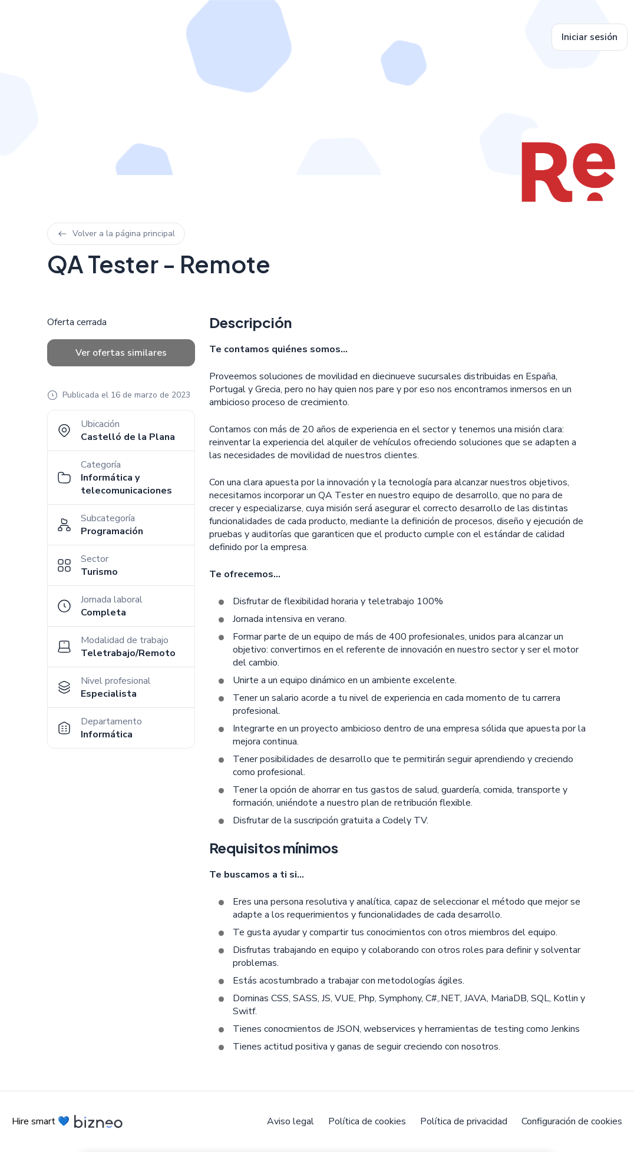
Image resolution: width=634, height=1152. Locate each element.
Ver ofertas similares (121, 352)
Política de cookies (367, 1121)
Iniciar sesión (590, 37)
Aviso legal (290, 1121)
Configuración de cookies (571, 1121)
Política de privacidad (463, 1121)
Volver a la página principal (116, 233)
